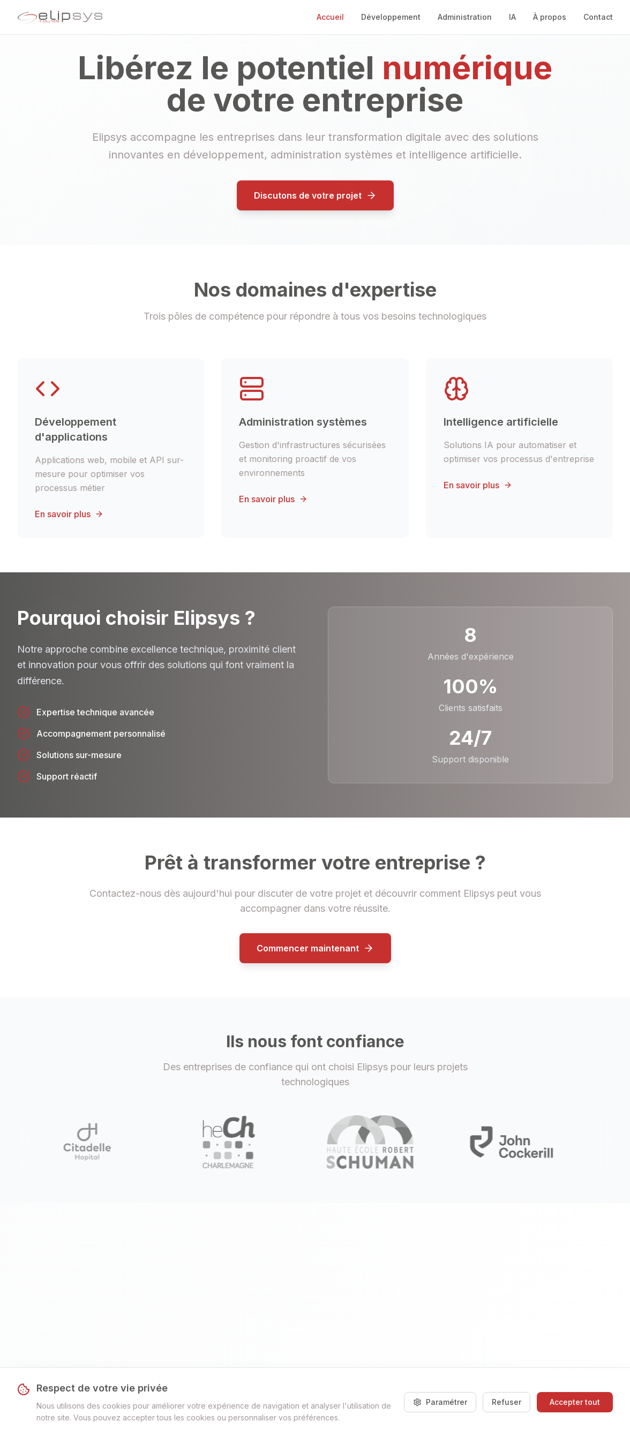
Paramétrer (440, 1401)
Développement (391, 16)
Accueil (330, 16)
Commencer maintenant (315, 948)
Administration (465, 16)
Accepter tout (575, 1401)
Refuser (506, 1401)
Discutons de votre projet (315, 195)
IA (512, 16)
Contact (598, 16)
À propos (549, 16)
